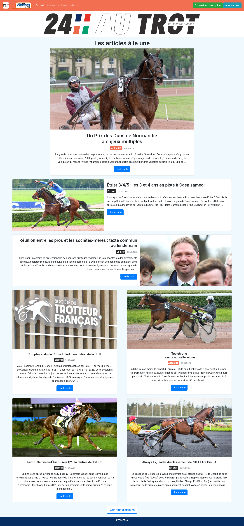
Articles (50, 5)
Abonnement (232, 5)
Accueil (40, 5)
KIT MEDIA (122, 520)
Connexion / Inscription (208, 5)
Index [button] (72, 5)
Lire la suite (122, 169)
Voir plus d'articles (122, 510)
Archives (62, 5)
